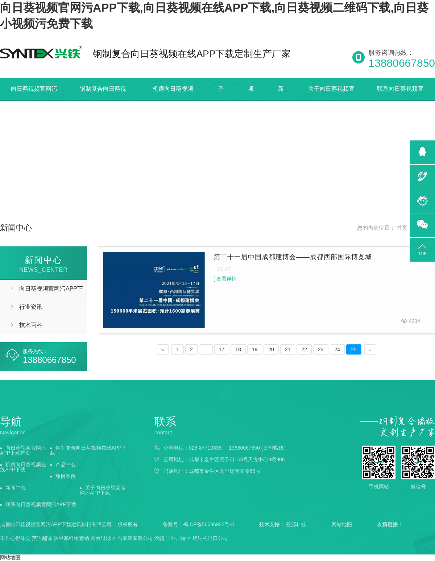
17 (222, 349)
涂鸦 (159, 538)
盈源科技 (296, 524)
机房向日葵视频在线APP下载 (173, 100)
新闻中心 (15, 487)
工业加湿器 (178, 538)
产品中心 (65, 464)
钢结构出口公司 (210, 538)
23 (321, 349)
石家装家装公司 (135, 538)
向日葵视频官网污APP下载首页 (34, 100)
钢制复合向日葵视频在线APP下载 (103, 100)
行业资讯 (30, 307)
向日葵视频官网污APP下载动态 (41, 292)
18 (238, 349)
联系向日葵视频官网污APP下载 (40, 504)
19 (255, 349)
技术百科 (30, 325)
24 (337, 349)
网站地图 (342, 524)
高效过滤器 (103, 538)
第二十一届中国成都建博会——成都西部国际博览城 (293, 257)
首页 (402, 228)
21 (288, 349)
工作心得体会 (15, 538)
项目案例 (65, 476)
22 (304, 349)
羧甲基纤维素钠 (71, 538)
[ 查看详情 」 (228, 279)
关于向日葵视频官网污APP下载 (331, 100)
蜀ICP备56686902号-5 (208, 524)
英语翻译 (42, 538)
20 (271, 349)
